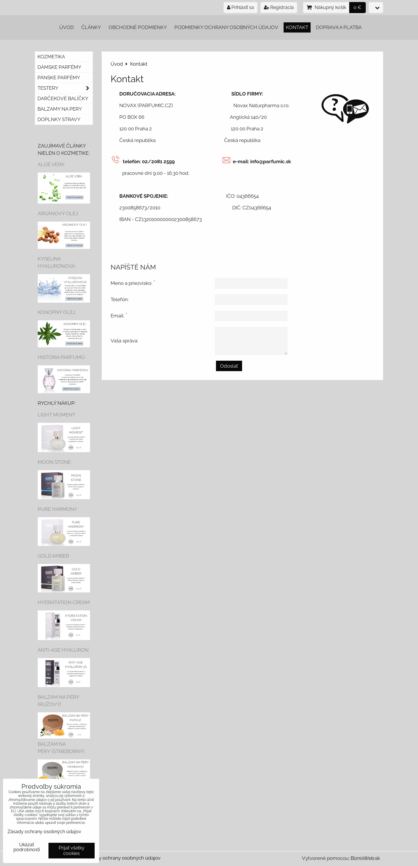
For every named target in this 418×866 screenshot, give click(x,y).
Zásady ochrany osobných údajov (123, 858)
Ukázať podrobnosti (26, 847)
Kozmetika (51, 57)
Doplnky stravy (58, 119)
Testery (65, 88)
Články (91, 27)
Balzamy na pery (59, 109)
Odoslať (229, 366)
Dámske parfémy (59, 67)
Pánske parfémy (58, 77)
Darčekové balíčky (62, 98)
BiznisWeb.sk (365, 858)
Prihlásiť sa (240, 7)
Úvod (66, 27)
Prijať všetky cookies (71, 850)
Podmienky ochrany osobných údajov (226, 27)
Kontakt (297, 27)
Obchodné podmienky (138, 27)
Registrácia (279, 7)
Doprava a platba (339, 27)
